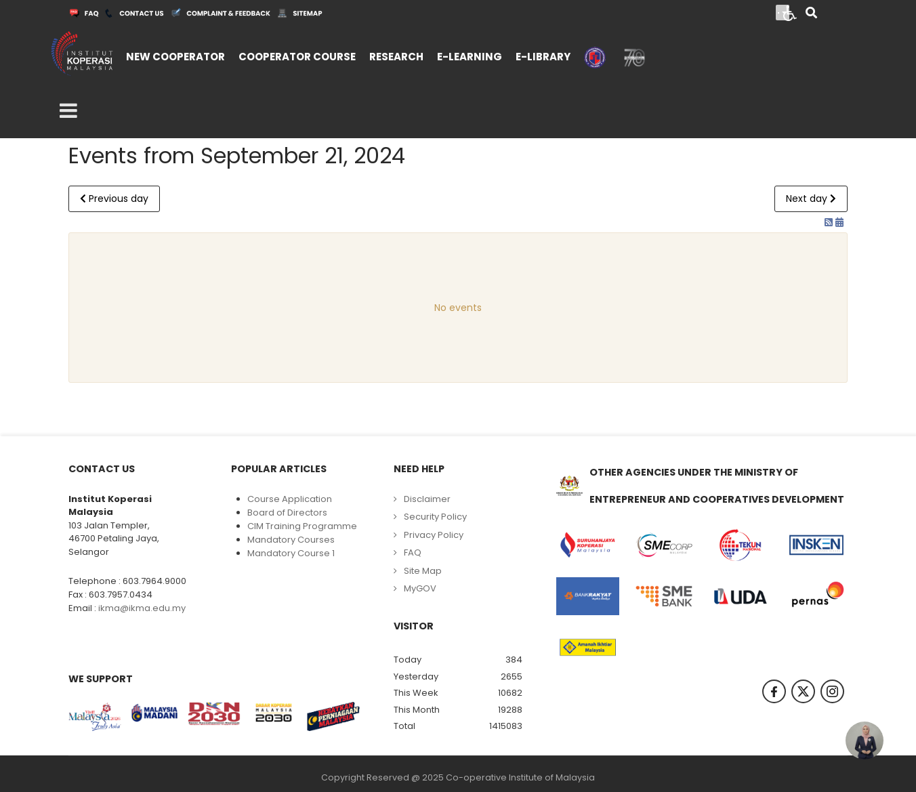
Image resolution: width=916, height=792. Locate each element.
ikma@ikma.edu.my (142, 608)
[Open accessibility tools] (790, 12)
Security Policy (435, 516)
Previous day (114, 198)
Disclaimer (427, 499)
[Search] (811, 14)
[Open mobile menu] (68, 111)
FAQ (412, 552)
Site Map (423, 570)
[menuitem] (175, 55)
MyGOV (420, 588)
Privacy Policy (433, 534)
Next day (811, 198)
